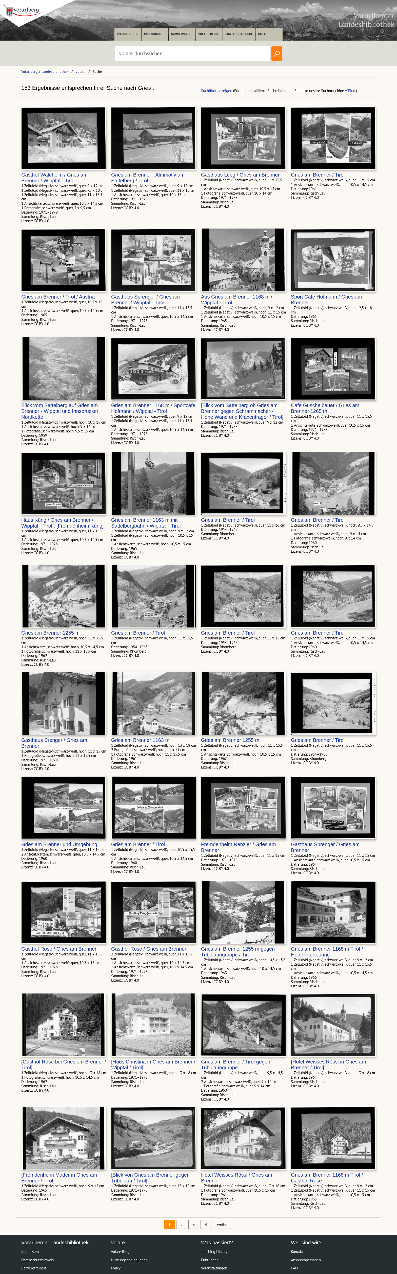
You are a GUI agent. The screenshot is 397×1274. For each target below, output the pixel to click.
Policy (116, 1268)
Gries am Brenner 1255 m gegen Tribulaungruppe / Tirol (238, 951)
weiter (222, 1224)
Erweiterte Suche (239, 34)
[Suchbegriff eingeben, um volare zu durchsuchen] (192, 53)
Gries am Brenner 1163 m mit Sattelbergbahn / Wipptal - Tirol (146, 523)
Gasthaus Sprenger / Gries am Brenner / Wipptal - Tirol (145, 299)
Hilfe (262, 34)
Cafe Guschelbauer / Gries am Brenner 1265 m (325, 408)
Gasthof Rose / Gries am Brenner (58, 949)
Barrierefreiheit (33, 1268)
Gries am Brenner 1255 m (50, 633)
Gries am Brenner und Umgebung (59, 844)
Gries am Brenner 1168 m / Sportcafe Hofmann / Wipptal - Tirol (153, 408)
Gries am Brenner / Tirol (318, 175)
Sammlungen (180, 34)
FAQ (294, 1268)
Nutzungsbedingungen (129, 1260)
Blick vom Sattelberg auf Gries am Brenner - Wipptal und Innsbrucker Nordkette (59, 411)
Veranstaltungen (214, 1268)
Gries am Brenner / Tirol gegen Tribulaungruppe (235, 1064)
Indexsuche (153, 34)
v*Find (350, 90)
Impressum (30, 1251)
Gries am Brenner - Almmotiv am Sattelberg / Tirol (148, 177)
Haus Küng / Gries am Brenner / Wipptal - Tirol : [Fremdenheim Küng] (62, 523)
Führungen (210, 1260)
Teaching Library (214, 1251)
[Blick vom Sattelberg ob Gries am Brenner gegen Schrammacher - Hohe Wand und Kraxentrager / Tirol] (242, 411)
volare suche (127, 34)
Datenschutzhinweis (37, 1260)
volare (80, 71)
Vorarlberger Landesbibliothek (44, 71)
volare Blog (208, 34)
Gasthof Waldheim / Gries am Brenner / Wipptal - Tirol (54, 177)
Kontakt (297, 1251)
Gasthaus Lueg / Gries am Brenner (240, 175)
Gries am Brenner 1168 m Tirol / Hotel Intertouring (327, 951)
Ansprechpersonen (306, 1260)
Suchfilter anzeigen (216, 90)
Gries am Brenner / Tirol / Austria (58, 297)
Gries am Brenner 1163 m (140, 740)
